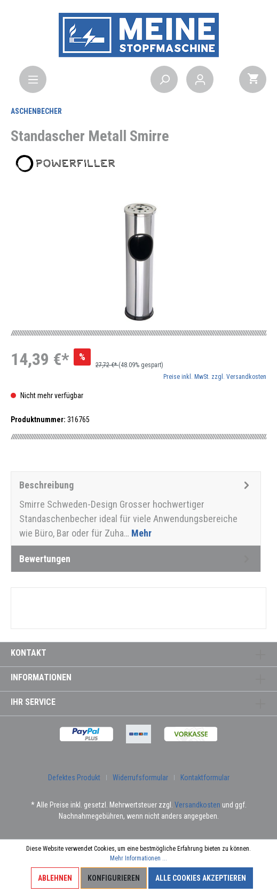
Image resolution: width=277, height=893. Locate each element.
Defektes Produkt (74, 777)
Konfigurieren (114, 878)
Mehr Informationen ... (138, 858)
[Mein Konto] (199, 79)
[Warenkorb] (252, 79)
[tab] (136, 508)
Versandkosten (197, 805)
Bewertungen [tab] (135, 558)
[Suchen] (164, 79)
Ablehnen (55, 878)
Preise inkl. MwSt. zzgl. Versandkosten (214, 377)
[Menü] (32, 79)
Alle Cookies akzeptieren (200, 878)
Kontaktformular (204, 777)
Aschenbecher (36, 111)
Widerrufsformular (140, 777)
